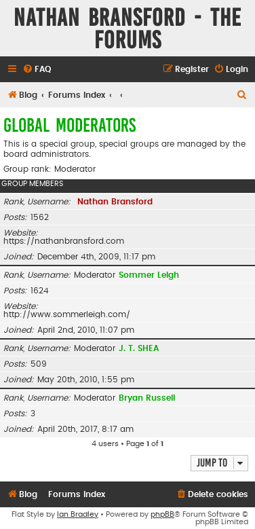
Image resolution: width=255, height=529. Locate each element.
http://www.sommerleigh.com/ (66, 314)
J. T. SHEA (139, 348)
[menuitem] (36, 69)
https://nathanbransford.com (63, 241)
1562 (40, 217)
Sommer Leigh (149, 275)
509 (39, 364)
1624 (40, 291)
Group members (32, 183)
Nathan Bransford (115, 202)
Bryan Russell (147, 398)
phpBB (162, 514)
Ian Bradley (77, 514)
